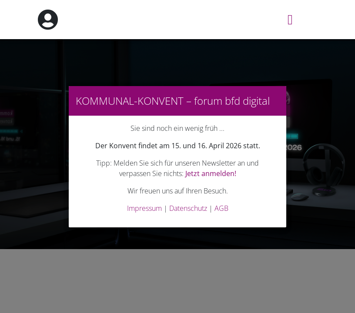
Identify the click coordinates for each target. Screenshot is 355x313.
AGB (221, 208)
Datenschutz (188, 208)
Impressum (144, 208)
